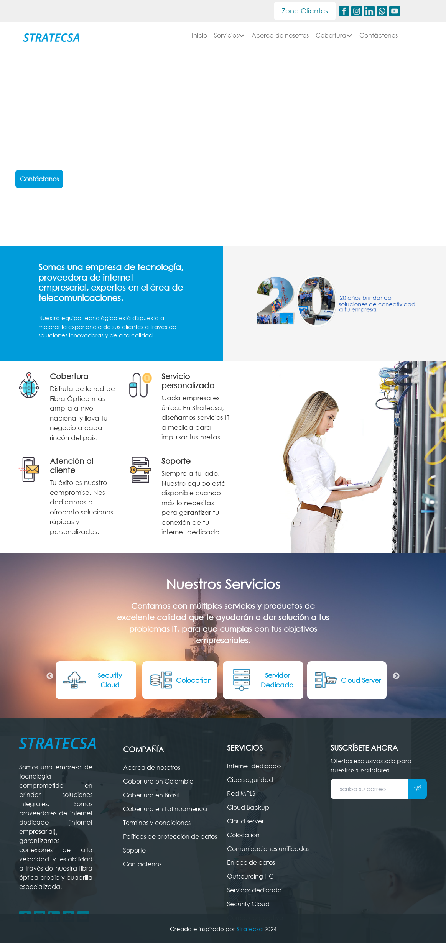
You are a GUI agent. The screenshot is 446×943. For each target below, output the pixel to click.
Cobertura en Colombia (158, 781)
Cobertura (334, 35)
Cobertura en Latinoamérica (165, 809)
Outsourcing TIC (250, 876)
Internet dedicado (254, 766)
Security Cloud (91, 680)
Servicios (229, 35)
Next (396, 676)
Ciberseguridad (250, 780)
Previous (50, 676)
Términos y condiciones (157, 822)
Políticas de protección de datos (170, 836)
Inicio (199, 35)
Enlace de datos (251, 862)
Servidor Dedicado (261, 680)
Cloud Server (347, 680)
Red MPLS (241, 793)
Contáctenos (378, 35)
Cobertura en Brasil (151, 795)
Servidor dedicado (254, 890)
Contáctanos (39, 179)
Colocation (179, 680)
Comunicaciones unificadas (268, 849)
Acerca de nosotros (280, 35)
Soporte (134, 850)
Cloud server (245, 821)
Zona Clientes (305, 11)
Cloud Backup (248, 807)
